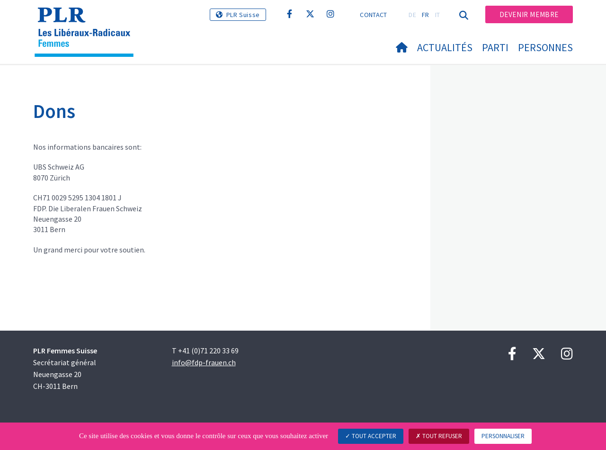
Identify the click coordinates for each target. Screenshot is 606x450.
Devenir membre (529, 14)
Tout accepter (370, 436)
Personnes (545, 47)
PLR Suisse (243, 14)
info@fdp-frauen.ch (204, 362)
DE (412, 14)
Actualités (444, 47)
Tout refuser (439, 436)
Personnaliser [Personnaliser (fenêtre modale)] (503, 436)
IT (437, 14)
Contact (373, 14)
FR (425, 14)
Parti (495, 47)
